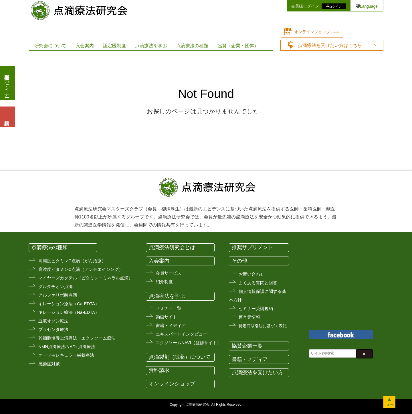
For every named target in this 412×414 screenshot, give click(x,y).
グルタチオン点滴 (55, 286)
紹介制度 (164, 281)
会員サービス (168, 273)
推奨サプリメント (252, 247)
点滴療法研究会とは (172, 247)
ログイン (335, 6)
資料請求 (159, 370)
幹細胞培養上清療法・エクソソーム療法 (77, 338)
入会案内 (85, 45)
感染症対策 (49, 363)
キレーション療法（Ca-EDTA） (68, 303)
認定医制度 (114, 45)
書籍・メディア (171, 325)
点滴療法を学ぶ (151, 45)
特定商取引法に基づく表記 (263, 326)
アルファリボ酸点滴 (57, 295)
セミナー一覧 (168, 308)
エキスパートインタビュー (181, 334)
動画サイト (166, 316)
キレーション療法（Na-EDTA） (68, 312)
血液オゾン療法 (53, 320)
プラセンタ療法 (53, 329)
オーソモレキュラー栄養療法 (66, 355)
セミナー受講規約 (256, 308)
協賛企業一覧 (247, 346)
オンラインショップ (312, 31)
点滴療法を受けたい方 (257, 372)
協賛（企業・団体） (238, 45)
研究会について (50, 45)
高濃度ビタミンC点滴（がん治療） (72, 260)
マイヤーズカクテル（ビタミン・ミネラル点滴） (85, 277)
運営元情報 (249, 317)
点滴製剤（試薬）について (180, 357)
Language (369, 6)
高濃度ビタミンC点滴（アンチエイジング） (80, 269)
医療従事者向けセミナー (7, 83)
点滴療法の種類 (192, 45)
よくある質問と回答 (258, 282)
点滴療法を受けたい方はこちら (330, 45)
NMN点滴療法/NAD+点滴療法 (66, 346)
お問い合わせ (251, 274)
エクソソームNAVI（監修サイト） (188, 342)
